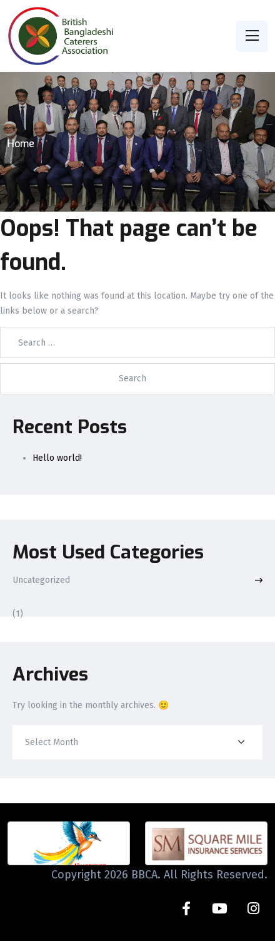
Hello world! (57, 458)
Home (21, 143)
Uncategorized (41, 580)
